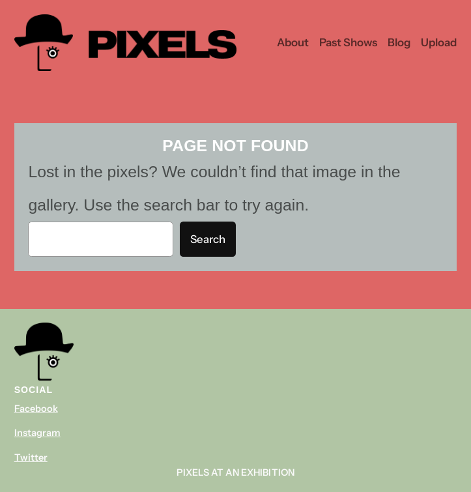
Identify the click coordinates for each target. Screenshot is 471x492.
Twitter (31, 457)
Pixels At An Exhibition (235, 472)
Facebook (36, 408)
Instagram (37, 433)
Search (207, 239)
